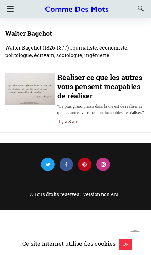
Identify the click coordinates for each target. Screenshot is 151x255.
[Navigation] (8, 9)
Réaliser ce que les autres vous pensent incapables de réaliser (99, 86)
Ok (125, 244)
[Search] (139, 8)
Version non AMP (102, 194)
